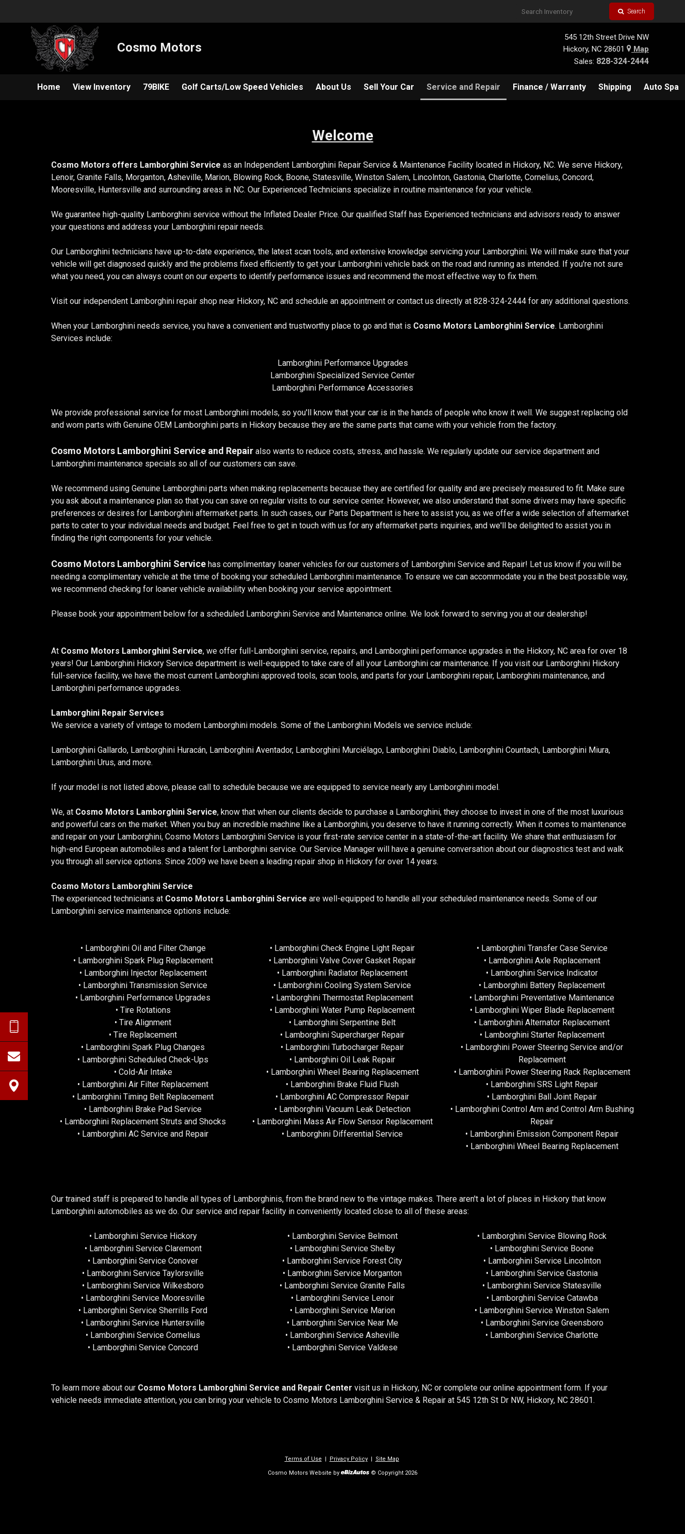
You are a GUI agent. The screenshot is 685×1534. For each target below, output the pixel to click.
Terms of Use (303, 1459)
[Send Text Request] (14, 1026)
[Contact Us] (14, 1056)
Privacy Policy (349, 1459)
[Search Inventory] (561, 11)
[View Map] (14, 1085)
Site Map (387, 1459)
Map (638, 49)
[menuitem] (49, 87)
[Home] (116, 48)
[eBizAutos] (355, 1473)
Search (631, 11)
